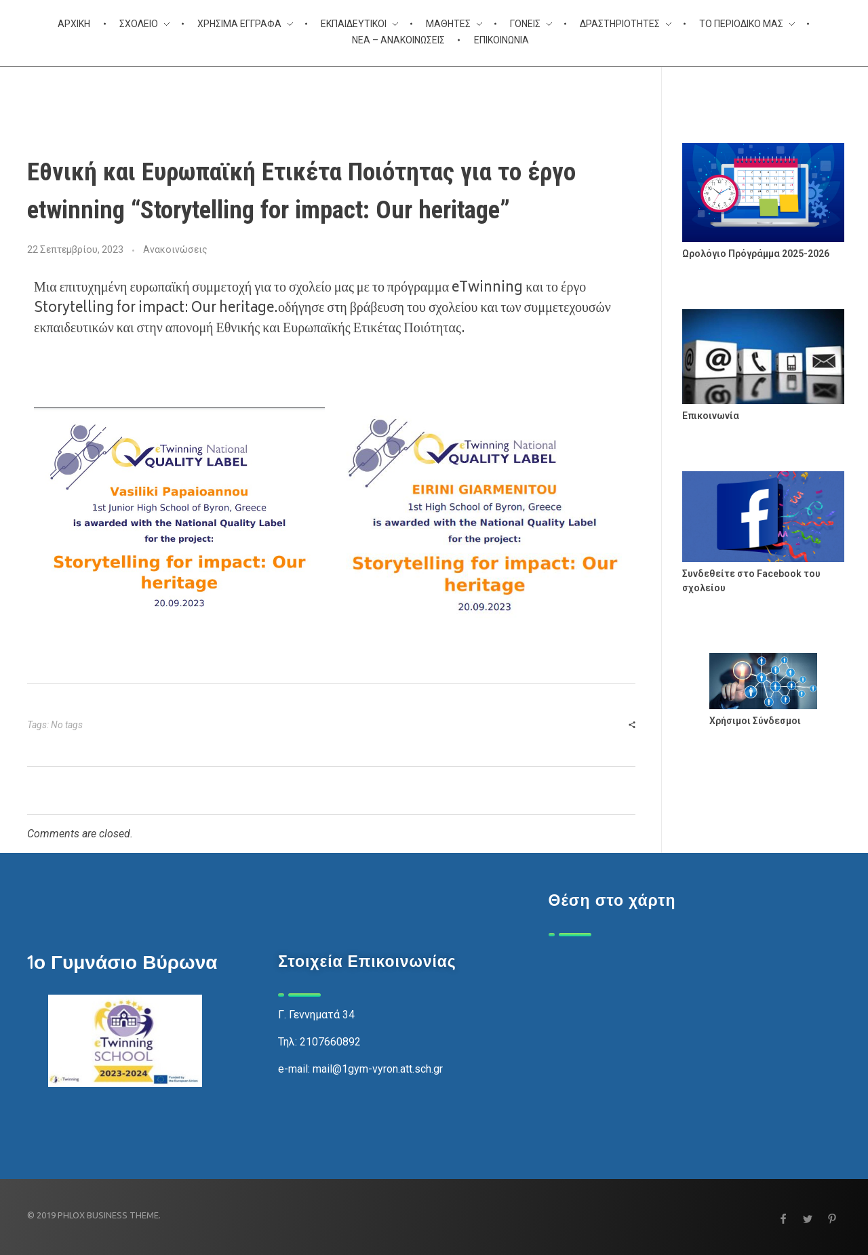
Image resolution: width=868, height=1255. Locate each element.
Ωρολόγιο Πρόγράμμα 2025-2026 (755, 253)
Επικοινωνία (710, 415)
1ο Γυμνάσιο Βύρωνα (122, 962)
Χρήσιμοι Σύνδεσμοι (755, 720)
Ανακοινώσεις (175, 249)
